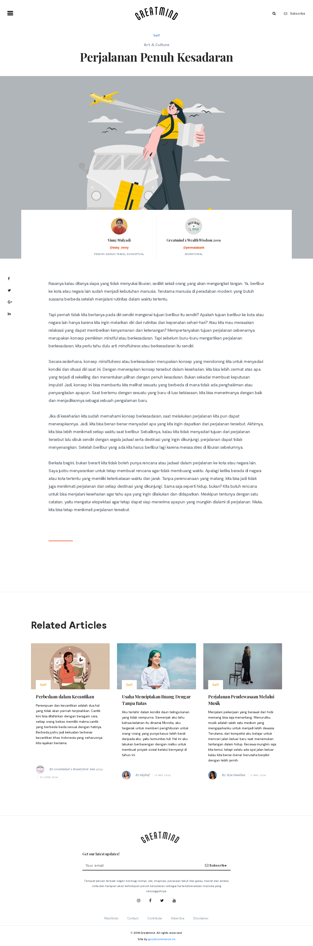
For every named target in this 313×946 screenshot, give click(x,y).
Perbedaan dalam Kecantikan (65, 697)
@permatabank (193, 247)
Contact (132, 918)
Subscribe (294, 13)
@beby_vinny (119, 247)
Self (156, 35)
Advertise (178, 918)
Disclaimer (201, 918)
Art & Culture (156, 44)
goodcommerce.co (162, 939)
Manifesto (111, 918)
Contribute (154, 918)
